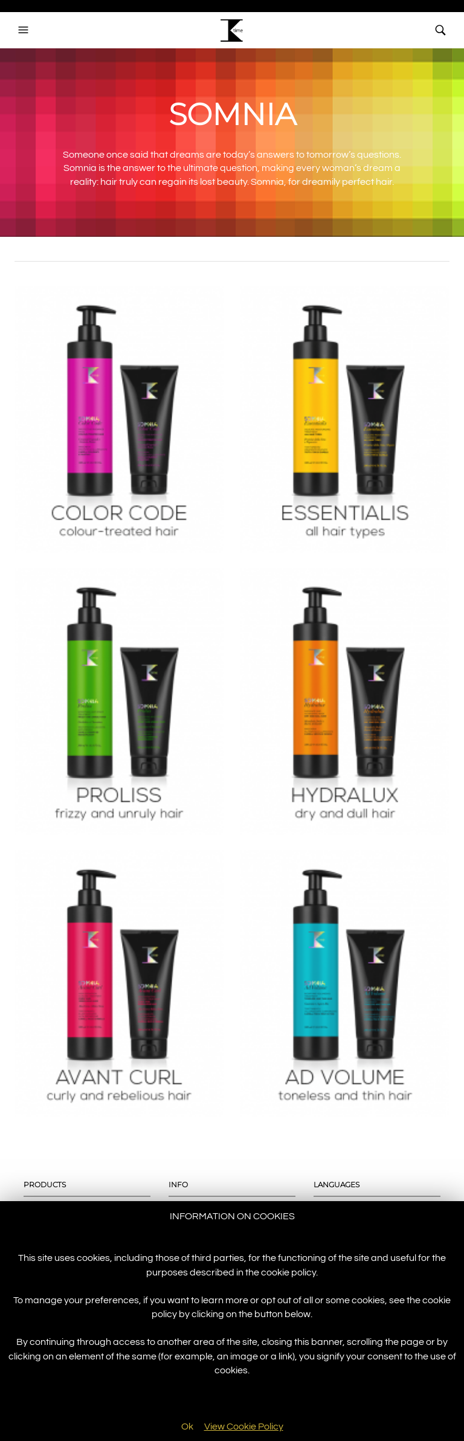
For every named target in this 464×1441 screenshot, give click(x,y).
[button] (25, 30)
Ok (187, 1426)
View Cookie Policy (243, 1426)
